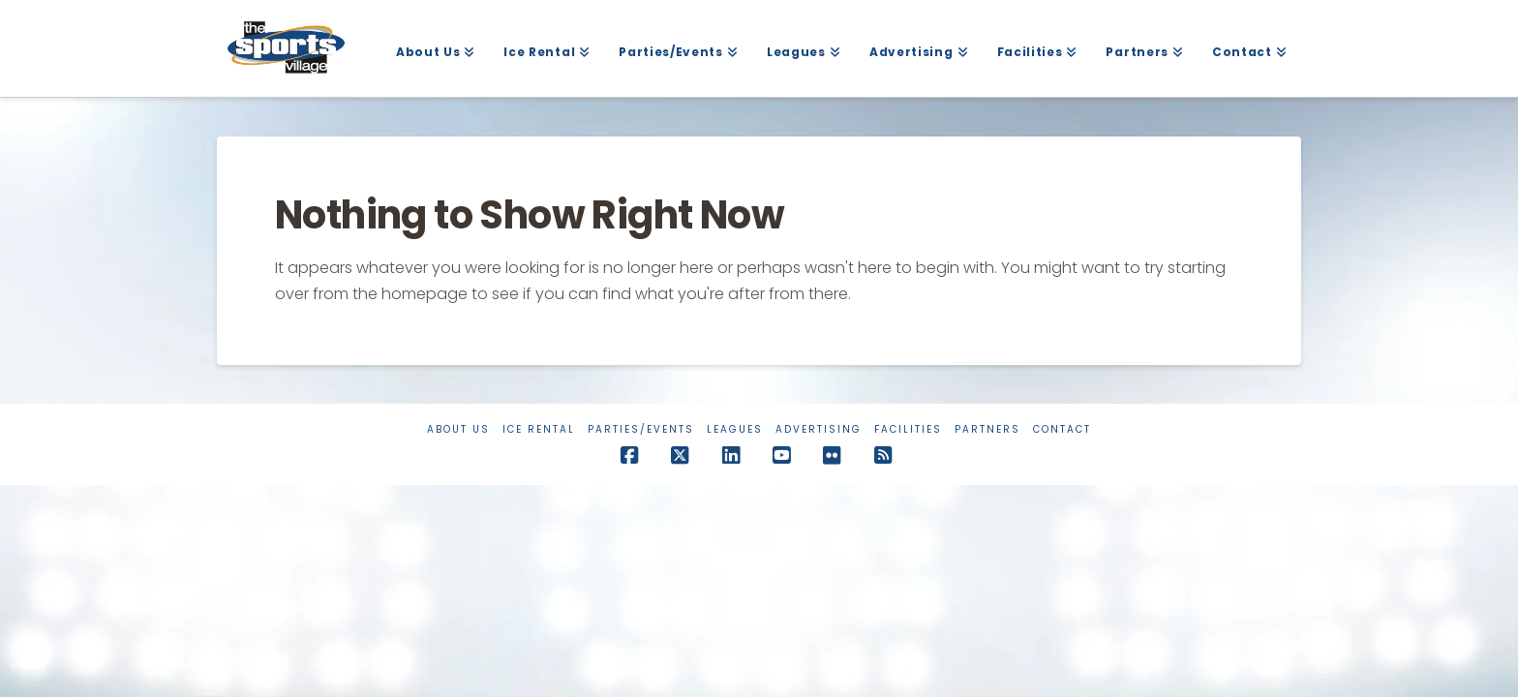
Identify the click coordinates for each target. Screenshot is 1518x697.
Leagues (735, 429)
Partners (987, 429)
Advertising (818, 429)
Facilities (908, 429)
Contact (1062, 429)
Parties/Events (641, 429)
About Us (458, 429)
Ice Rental (538, 429)
